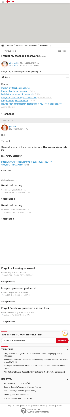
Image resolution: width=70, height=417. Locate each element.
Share (7, 77)
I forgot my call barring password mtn (19, 97)
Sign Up (11, 406)
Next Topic (62, 51)
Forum (10, 46)
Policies (59, 406)
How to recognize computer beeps (18, 398)
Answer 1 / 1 (7, 120)
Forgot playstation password (14, 91)
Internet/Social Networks (26, 46)
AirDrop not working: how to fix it (17, 383)
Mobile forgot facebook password (17, 94)
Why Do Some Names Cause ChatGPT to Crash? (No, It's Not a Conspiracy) (34, 372)
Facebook (44, 46)
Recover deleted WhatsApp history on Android (22, 387)
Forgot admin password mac (14, 100)
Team (18, 406)
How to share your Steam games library (20, 391)
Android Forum (45, 97)
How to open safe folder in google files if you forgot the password (32, 104)
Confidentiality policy (39, 406)
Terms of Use (25, 406)
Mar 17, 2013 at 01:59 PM (29, 65)
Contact (51, 406)
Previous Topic (10, 51)
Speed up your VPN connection (16, 394)
